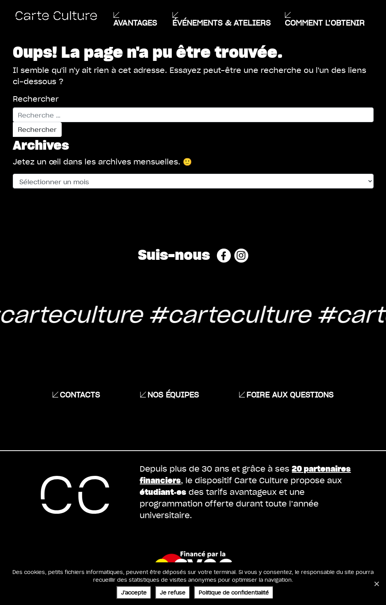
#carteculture (219, 313)
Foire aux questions (290, 394)
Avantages (135, 22)
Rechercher (36, 98)
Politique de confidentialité (234, 592)
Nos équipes (173, 394)
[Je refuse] (376, 584)
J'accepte (134, 592)
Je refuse (172, 592)
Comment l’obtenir (325, 22)
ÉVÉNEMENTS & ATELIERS (221, 22)
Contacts (80, 394)
